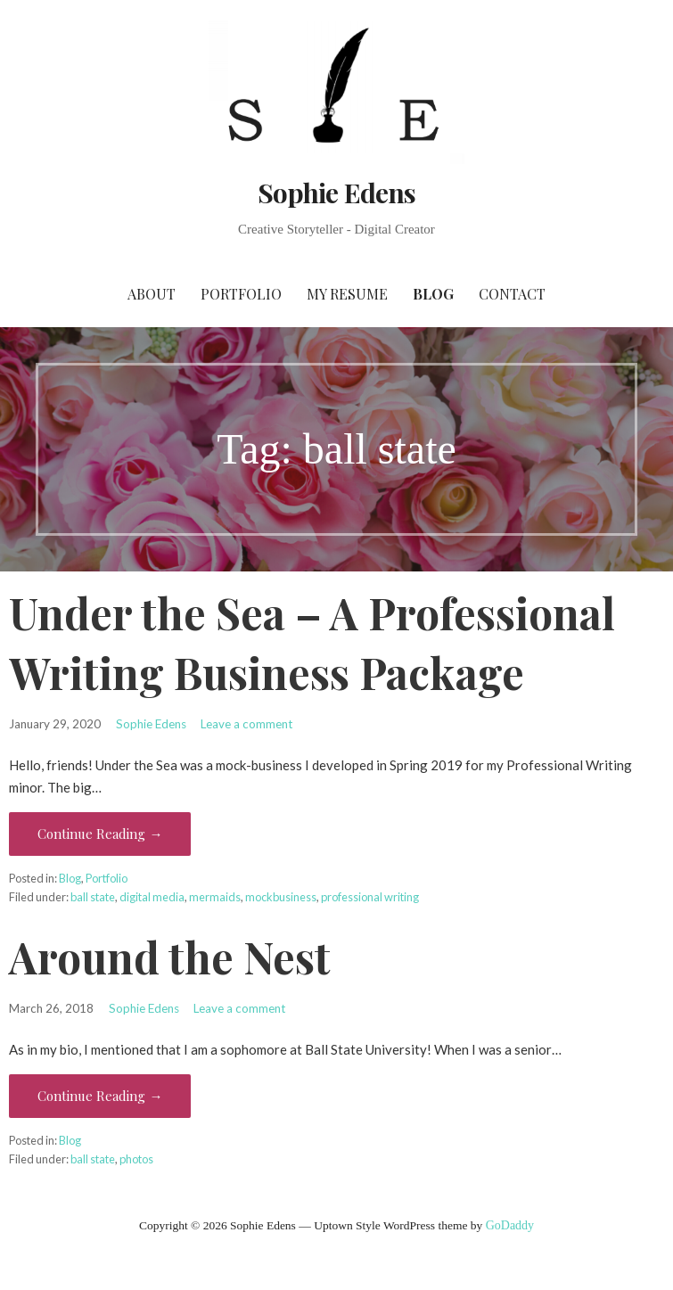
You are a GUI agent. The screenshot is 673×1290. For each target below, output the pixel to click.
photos (136, 1159)
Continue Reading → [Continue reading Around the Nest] (99, 1096)
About (151, 293)
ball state (92, 897)
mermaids (215, 897)
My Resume (347, 293)
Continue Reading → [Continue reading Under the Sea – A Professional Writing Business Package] (99, 833)
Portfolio (241, 293)
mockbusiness (280, 897)
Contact (512, 293)
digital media (152, 897)
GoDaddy (510, 1225)
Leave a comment (246, 724)
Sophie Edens (336, 192)
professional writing (370, 897)
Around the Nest (170, 956)
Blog (433, 293)
